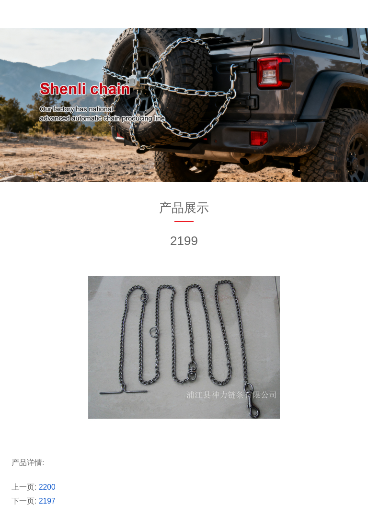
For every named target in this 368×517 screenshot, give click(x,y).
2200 (47, 487)
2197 (47, 501)
